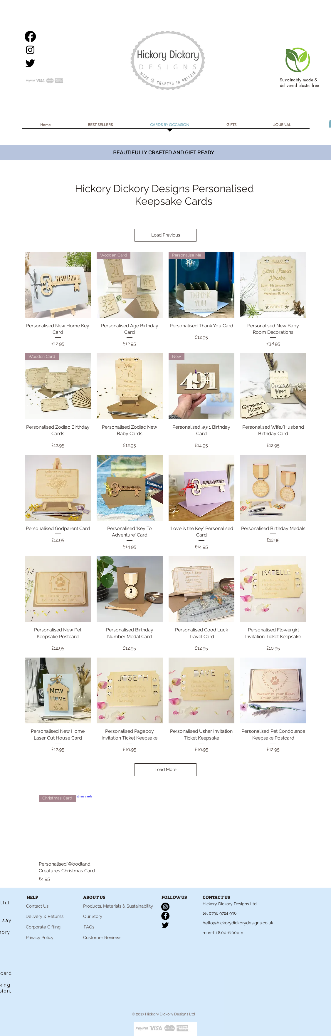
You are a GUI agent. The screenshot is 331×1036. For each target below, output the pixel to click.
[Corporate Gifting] (43, 927)
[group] (171, 838)
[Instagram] (30, 49)
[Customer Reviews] (102, 937)
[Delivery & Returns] (44, 916)
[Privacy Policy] (39, 937)
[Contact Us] (37, 906)
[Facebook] (30, 36)
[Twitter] (30, 62)
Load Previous (165, 235)
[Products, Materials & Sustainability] (118, 906)
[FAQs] (89, 927)
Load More (165, 769)
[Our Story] (93, 916)
